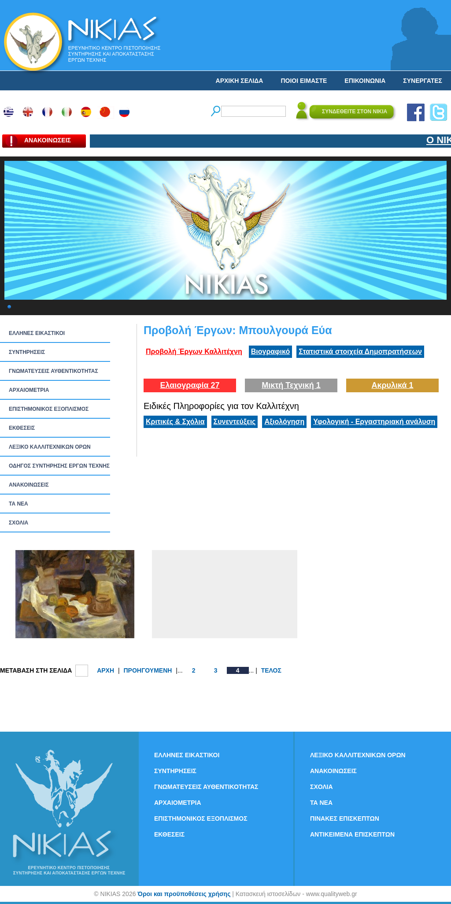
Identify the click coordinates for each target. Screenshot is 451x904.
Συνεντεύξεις (235, 421)
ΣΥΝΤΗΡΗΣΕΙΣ (27, 352)
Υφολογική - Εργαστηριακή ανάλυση (374, 421)
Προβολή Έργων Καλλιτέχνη (194, 351)
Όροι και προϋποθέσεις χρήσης (183, 893)
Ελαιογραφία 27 (189, 385)
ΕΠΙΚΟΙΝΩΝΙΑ (364, 80)
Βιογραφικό (270, 351)
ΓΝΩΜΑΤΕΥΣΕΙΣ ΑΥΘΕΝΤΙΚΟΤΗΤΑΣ (53, 371)
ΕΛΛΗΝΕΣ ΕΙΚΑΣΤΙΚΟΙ (37, 333)
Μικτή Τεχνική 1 (291, 385)
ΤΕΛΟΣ (271, 670)
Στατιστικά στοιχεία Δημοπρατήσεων (360, 351)
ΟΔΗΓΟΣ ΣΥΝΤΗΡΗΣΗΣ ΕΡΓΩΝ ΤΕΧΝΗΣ (59, 466)
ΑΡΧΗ (105, 670)
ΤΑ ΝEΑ (18, 504)
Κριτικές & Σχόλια (175, 421)
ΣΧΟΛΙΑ (18, 523)
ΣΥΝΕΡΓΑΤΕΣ (422, 80)
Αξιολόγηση (284, 421)
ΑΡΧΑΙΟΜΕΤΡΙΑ (29, 390)
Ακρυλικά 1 (392, 385)
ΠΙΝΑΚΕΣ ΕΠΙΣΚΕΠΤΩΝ (344, 818)
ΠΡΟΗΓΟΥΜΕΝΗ (147, 670)
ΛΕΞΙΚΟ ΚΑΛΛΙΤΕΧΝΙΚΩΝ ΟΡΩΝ (50, 447)
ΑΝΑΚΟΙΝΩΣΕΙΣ (29, 485)
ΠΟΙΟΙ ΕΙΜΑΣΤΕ (304, 80)
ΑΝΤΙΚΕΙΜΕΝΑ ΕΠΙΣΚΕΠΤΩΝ (352, 834)
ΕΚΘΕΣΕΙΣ (22, 428)
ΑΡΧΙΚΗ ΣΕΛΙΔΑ (239, 80)
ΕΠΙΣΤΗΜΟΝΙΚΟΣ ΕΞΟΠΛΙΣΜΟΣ (49, 409)
